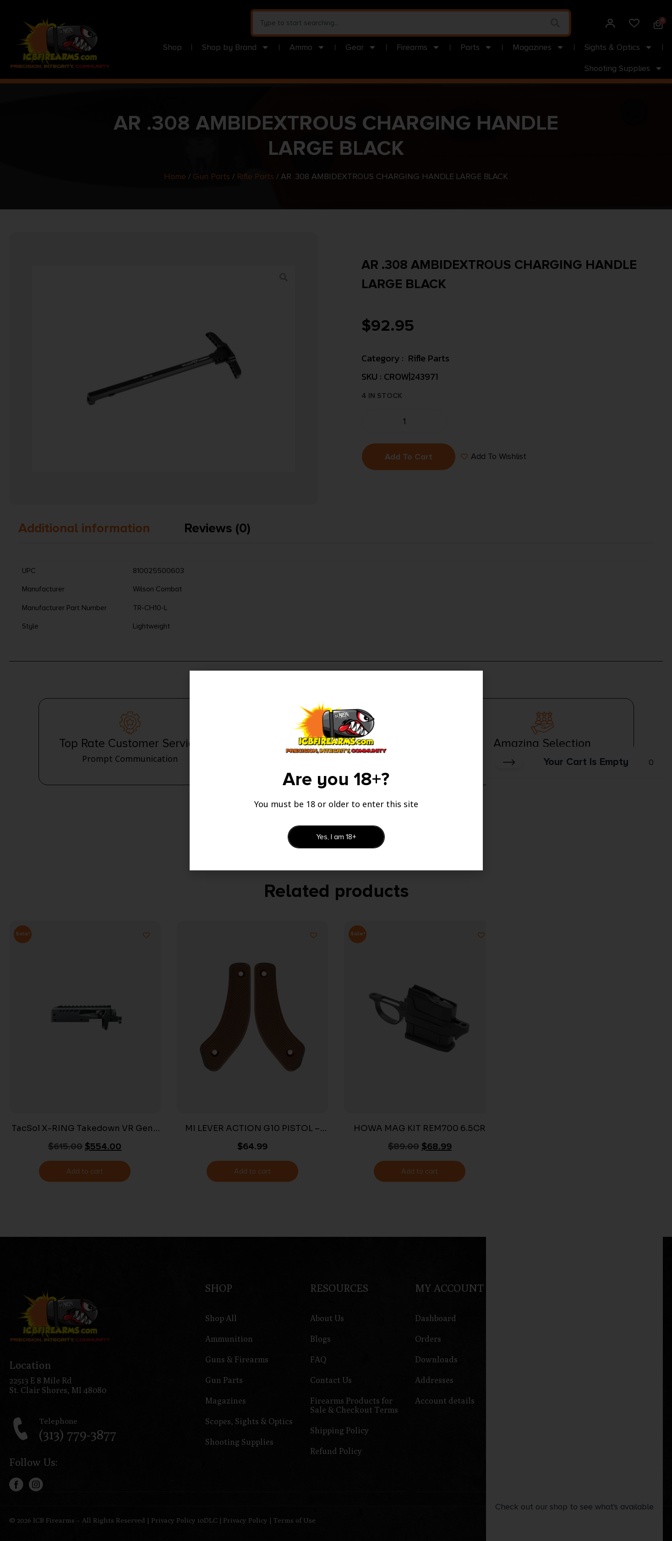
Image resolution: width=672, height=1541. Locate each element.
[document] (336, 770)
